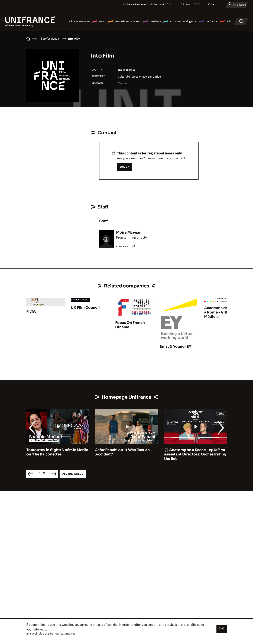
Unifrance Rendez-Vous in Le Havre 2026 (147, 4)
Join (229, 21)
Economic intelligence (183, 21)
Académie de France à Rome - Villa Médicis (222, 312)
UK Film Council (85, 307)
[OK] (221, 628)
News (102, 21)
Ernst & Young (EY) (176, 346)
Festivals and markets (128, 21)
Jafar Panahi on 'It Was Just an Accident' (122, 452)
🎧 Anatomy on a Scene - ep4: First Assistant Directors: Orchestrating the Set (195, 454)
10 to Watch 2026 (189, 4)
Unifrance (211, 21)
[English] (211, 4)
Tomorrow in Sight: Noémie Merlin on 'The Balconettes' (57, 452)
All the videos (72, 473)
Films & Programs (79, 21)
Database (155, 21)
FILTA (31, 311)
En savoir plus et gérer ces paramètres (50, 633)
